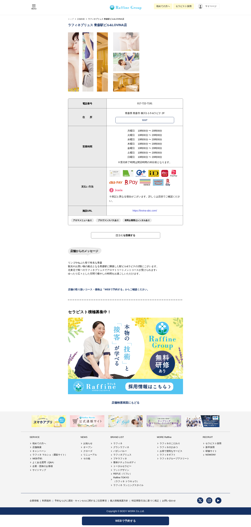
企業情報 (34, 500)
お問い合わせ (169, 500)
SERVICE (35, 437)
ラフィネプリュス (122, 454)
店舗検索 (81, 19)
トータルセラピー (122, 466)
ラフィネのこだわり (170, 443)
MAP (144, 120)
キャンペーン (39, 451)
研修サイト (211, 451)
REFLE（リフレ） (122, 473)
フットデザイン (121, 470)
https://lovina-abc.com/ (144, 210)
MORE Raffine (164, 437)
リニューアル (90, 454)
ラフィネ (117, 443)
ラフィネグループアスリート (174, 458)
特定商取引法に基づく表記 (145, 500)
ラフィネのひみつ (169, 447)
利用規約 (46, 500)
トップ (71, 19)
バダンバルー (120, 451)
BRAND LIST (117, 437)
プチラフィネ (120, 458)
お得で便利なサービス (171, 451)
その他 (86, 458)
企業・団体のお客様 (42, 466)
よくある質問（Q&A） (43, 462)
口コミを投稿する (125, 235)
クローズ (87, 451)
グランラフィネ (121, 447)
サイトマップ (39, 470)
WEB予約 (37, 458)
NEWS (84, 437)
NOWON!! (211, 454)
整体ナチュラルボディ (124, 462)
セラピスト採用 (184, 6)
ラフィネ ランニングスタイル (128, 485)
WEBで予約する (125, 520)
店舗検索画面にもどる (125, 402)
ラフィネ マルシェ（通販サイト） (49, 454)
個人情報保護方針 (119, 500)
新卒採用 (210, 447)
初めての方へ (163, 6)
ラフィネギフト (168, 454)
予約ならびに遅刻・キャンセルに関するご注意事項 (81, 500)
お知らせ (87, 443)
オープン (87, 447)
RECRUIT (208, 437)
